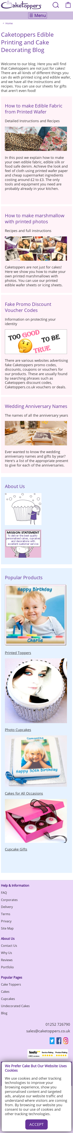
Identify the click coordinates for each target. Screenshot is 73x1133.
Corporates (9, 900)
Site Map (7, 928)
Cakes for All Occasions (24, 793)
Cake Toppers (11, 984)
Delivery (7, 907)
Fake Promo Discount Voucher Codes (28, 307)
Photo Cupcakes (18, 729)
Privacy (6, 921)
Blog (4, 1013)
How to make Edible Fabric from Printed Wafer (33, 108)
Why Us (6, 953)
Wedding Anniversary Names (36, 406)
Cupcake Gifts (16, 849)
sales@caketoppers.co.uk (48, 1030)
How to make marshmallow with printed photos (34, 218)
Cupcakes (8, 999)
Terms (5, 914)
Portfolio (7, 967)
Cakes (5, 991)
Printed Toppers (18, 652)
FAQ (4, 893)
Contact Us (9, 945)
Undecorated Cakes (15, 1006)
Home (9, 23)
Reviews (7, 960)
